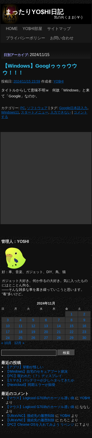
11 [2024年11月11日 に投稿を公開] (21, 326)
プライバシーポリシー (25, 38)
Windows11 (10, 112)
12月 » (19, 343)
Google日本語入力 (73, 108)
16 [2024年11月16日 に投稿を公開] (84, 326)
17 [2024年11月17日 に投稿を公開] (8, 332)
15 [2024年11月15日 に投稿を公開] (72, 326)
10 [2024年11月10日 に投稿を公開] (8, 326)
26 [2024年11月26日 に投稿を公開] (33, 338)
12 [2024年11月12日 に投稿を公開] (33, 326)
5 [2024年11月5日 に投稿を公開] (33, 320)
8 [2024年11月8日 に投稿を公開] (72, 320)
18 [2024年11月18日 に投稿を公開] (21, 332)
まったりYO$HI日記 (34, 11)
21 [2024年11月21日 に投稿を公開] (59, 332)
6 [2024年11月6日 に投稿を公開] (46, 320)
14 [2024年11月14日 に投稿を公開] (59, 326)
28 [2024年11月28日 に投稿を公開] (59, 338)
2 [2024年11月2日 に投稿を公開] (84, 314)
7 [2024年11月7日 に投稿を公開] (59, 320)
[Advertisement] (46, 178)
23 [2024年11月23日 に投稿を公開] (84, 332)
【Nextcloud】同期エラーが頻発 (30, 385)
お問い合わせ (62, 38)
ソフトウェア (37, 108)
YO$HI (58, 81)
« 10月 (6, 343)
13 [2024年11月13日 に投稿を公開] (46, 326)
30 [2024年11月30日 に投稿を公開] (84, 338)
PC (22, 108)
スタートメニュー (34, 112)
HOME (12, 29)
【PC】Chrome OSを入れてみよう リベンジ (40, 424)
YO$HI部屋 (32, 29)
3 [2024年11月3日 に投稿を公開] (8, 320)
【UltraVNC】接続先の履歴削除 (30, 416)
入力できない (60, 112)
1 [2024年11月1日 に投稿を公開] (72, 314)
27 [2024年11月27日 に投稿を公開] (46, 338)
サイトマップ (59, 29)
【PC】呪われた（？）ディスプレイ (34, 376)
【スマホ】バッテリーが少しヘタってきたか (40, 380)
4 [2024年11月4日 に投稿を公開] (21, 320)
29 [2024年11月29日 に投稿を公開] (72, 338)
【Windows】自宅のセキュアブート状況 (37, 371)
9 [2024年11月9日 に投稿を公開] (84, 320)
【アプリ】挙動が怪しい (24, 367)
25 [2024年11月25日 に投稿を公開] (21, 338)
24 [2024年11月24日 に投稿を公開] (8, 338)
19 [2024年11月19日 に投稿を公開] (33, 332)
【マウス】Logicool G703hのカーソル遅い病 (40, 398)
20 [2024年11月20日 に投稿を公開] (46, 332)
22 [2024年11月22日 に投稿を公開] (72, 332)
